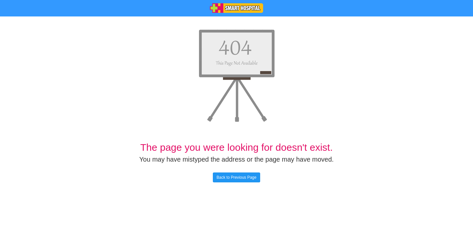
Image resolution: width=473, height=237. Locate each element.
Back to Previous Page (236, 177)
